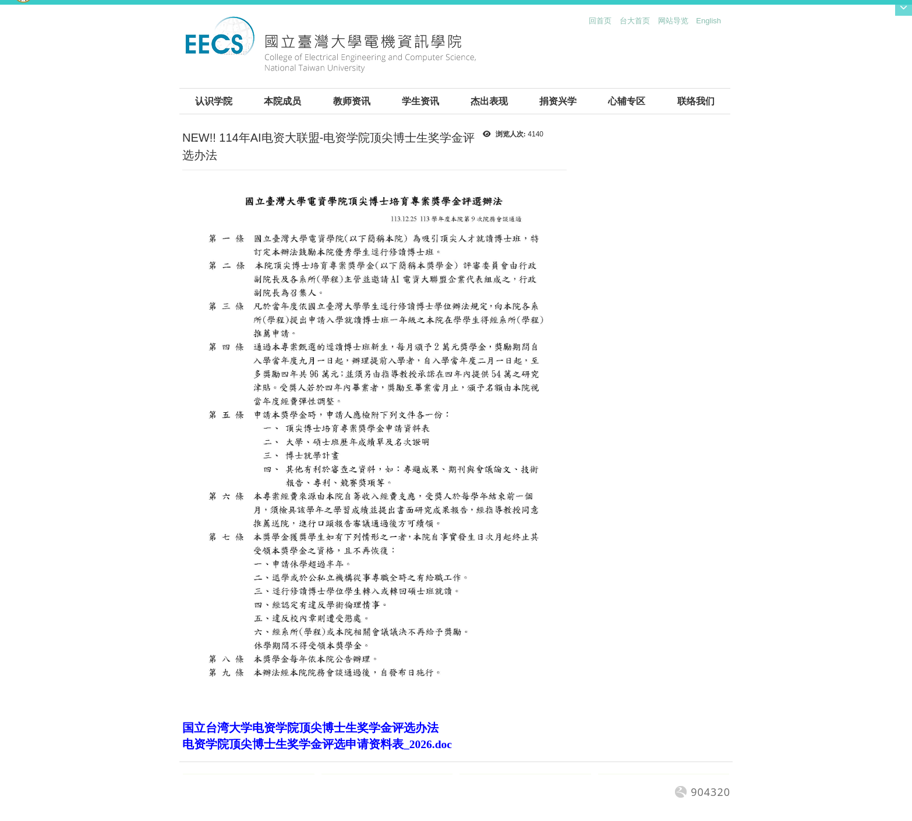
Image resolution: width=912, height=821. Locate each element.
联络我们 (696, 101)
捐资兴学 (558, 101)
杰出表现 (489, 101)
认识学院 (213, 101)
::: (586, 23)
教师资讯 (351, 101)
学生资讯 (420, 101)
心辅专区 (626, 101)
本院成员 (282, 101)
